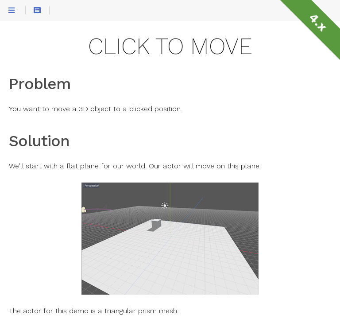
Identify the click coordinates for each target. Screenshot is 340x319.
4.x (318, 22)
